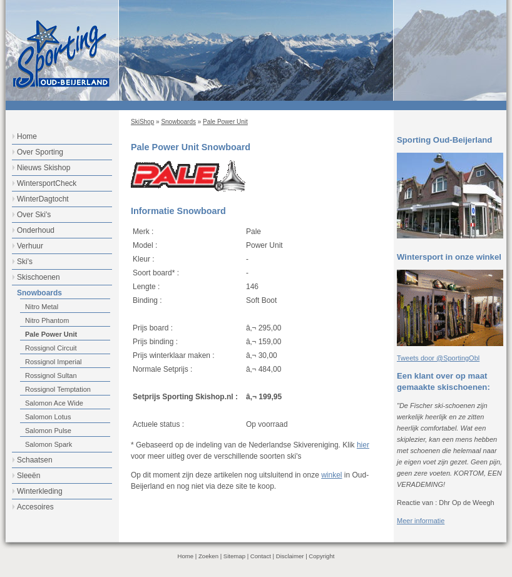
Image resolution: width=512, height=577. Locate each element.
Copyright (321, 556)
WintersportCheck (46, 183)
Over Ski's (34, 214)
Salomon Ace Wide (54, 403)
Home (27, 136)
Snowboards (178, 121)
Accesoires (35, 507)
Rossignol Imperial (53, 361)
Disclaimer (290, 556)
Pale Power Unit (225, 121)
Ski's (25, 261)
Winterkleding (40, 491)
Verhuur (30, 246)
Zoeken (208, 556)
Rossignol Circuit (51, 348)
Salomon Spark (48, 444)
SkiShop (142, 121)
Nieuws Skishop (43, 167)
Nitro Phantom (47, 320)
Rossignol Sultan (51, 375)
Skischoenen (38, 277)
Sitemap (234, 556)
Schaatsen (35, 460)
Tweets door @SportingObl (438, 358)
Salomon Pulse (48, 430)
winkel (331, 475)
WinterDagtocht (43, 199)
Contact (260, 556)
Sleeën (28, 475)
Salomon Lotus (48, 417)
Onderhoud (35, 230)
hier (363, 445)
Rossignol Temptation (58, 389)
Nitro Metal (41, 306)
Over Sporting (40, 152)
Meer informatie (420, 520)
